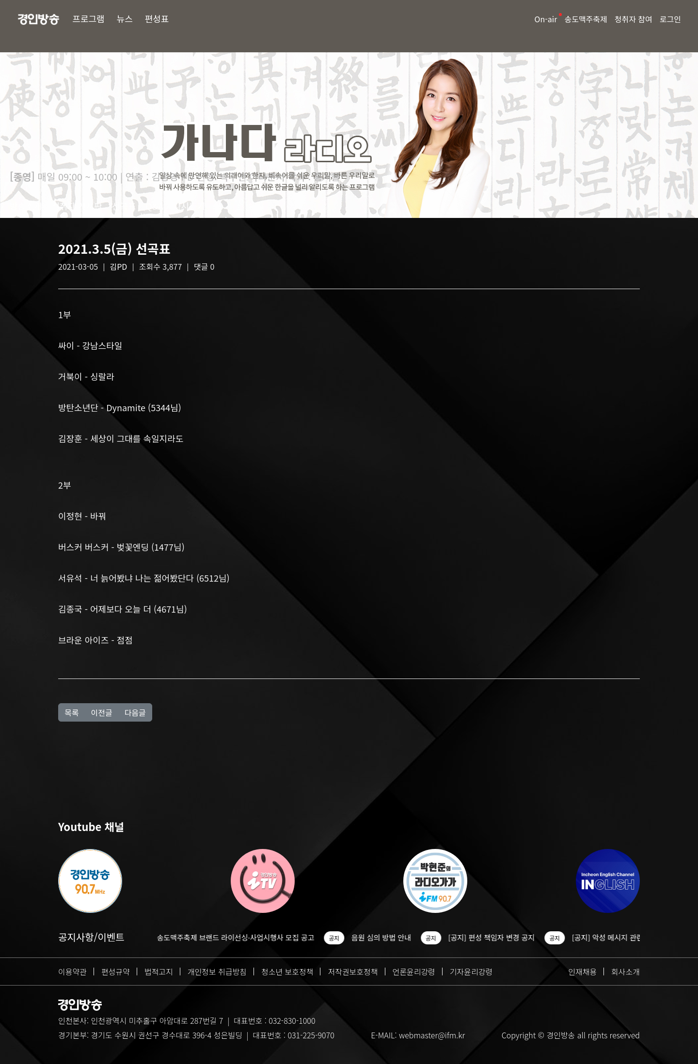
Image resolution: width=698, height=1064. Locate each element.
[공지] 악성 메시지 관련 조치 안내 (634, 937)
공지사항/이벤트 (91, 937)
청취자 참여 (633, 19)
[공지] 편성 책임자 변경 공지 (503, 937)
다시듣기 (189, 206)
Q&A (154, 206)
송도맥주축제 (585, 19)
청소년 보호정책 (287, 971)
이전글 (101, 712)
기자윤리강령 (471, 971)
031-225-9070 (310, 1035)
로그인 (670, 19)
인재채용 (582, 971)
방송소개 (26, 206)
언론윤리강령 (414, 971)
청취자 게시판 (76, 206)
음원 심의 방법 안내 (392, 937)
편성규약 (115, 971)
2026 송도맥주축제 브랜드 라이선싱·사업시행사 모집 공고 (238, 937)
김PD (118, 266)
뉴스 (125, 18)
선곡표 (124, 206)
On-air (546, 19)
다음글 (135, 712)
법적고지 (158, 971)
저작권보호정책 (353, 971)
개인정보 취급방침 (217, 971)
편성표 (157, 18)
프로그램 (88, 18)
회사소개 (625, 971)
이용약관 (72, 971)
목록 (71, 712)
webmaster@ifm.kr (432, 1035)
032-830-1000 (292, 1020)
